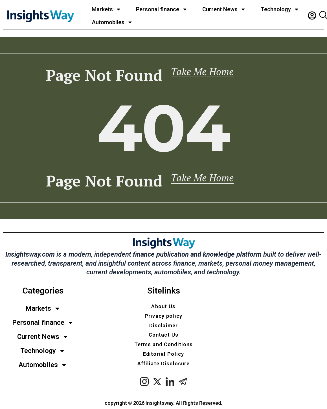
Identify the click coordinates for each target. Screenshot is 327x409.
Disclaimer (163, 323)
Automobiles (112, 22)
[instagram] (144, 384)
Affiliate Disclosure (164, 365)
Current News (224, 9)
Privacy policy (163, 313)
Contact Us (164, 333)
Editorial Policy (163, 354)
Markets (106, 9)
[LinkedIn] (170, 384)
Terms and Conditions (163, 344)
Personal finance (162, 9)
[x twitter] (157, 384)
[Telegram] (182, 384)
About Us (163, 302)
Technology (280, 9)
